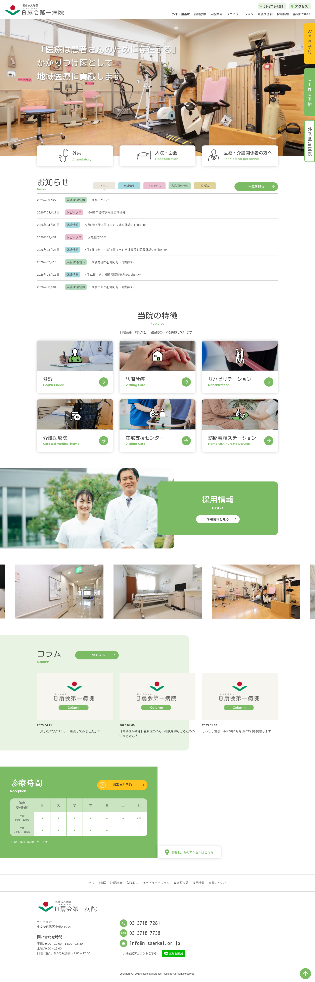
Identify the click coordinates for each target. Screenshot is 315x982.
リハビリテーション (240, 14)
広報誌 (205, 185)
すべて (104, 185)
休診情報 (129, 185)
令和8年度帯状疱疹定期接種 (107, 212)
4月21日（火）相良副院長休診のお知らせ (113, 274)
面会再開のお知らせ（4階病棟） (113, 262)
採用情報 (283, 14)
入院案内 (216, 14)
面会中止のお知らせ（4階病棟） (113, 287)
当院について (302, 14)
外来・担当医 (181, 14)
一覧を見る (256, 186)
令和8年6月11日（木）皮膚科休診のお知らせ (115, 224)
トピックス (154, 185)
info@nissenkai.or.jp (150, 943)
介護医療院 (265, 14)
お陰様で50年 (97, 237)
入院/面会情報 (179, 185)
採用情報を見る (218, 519)
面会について (101, 200)
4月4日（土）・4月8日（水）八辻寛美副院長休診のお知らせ (126, 249)
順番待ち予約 (122, 784)
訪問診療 (200, 14)
